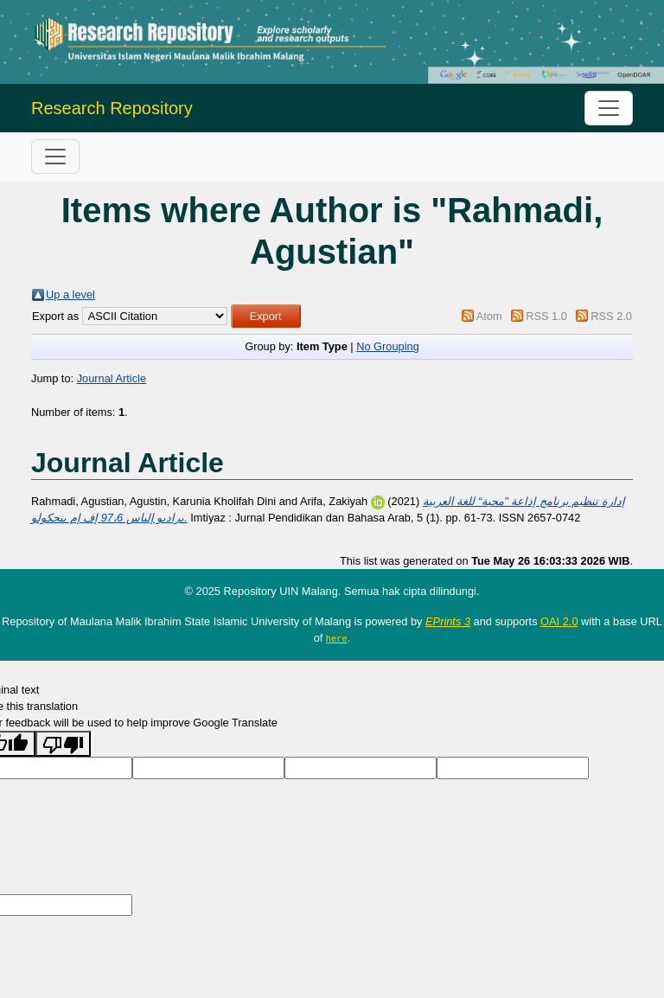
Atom (489, 316)
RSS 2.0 (611, 316)
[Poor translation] (63, 744)
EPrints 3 (447, 621)
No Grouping (387, 346)
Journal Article (111, 378)
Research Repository (112, 108)
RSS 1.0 (546, 316)
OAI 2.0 (559, 621)
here (337, 638)
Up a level (70, 294)
